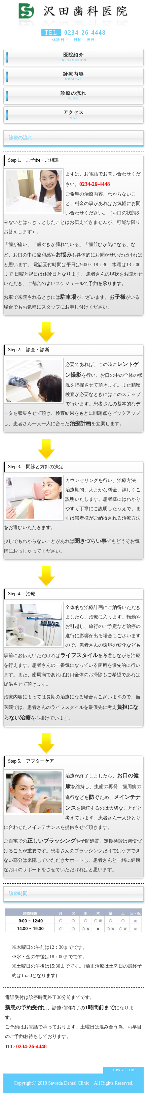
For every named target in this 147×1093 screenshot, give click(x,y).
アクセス (73, 115)
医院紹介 (73, 57)
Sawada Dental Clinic (68, 1083)
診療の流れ (73, 96)
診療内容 (73, 77)
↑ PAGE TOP (123, 1070)
